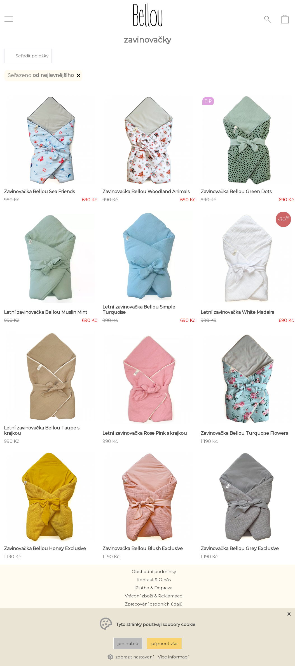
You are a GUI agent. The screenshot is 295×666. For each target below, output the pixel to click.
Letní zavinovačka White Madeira (237, 312)
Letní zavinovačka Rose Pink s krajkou (144, 433)
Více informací (173, 657)
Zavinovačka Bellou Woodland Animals (145, 191)
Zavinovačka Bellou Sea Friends (39, 191)
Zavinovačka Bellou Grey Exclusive (240, 548)
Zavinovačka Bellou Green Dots (236, 191)
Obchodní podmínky (154, 571)
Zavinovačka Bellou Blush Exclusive (142, 548)
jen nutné (128, 643)
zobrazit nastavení (134, 657)
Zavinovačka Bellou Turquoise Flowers (244, 433)
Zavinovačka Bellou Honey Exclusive (45, 548)
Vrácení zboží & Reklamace (153, 596)
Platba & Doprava (153, 587)
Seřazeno (45, 76)
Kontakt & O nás (154, 579)
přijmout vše (164, 643)
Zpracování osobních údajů (153, 604)
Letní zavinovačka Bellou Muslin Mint (45, 312)
